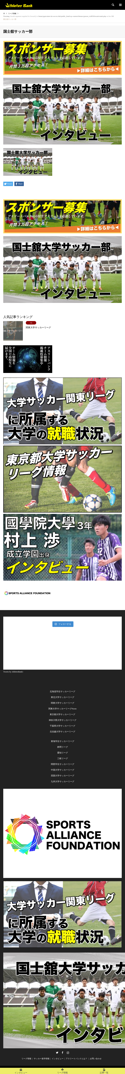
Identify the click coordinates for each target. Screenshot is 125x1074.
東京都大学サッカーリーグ (62, 714)
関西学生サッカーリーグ (62, 764)
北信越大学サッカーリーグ (62, 731)
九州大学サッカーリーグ (62, 781)
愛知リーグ (62, 752)
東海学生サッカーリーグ (62, 741)
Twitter (57, 1052)
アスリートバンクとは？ (76, 1058)
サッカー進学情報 (41, 1058)
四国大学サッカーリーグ (62, 775)
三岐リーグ (62, 758)
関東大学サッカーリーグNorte (62, 708)
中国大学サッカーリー (61, 770)
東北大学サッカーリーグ (62, 697)
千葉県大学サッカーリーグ (62, 726)
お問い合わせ (96, 1058)
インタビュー (57, 1058)
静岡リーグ (62, 747)
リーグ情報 (26, 1058)
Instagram (68, 1052)
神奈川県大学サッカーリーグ (62, 720)
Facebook (62, 1052)
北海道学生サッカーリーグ (62, 691)
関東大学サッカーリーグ (62, 703)
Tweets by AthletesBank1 (13, 672)
